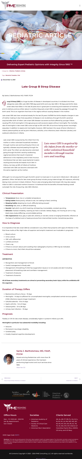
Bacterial (8, 75)
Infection (12, 71)
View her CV (20, 367)
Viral (18, 75)
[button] (80, 5)
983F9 (17, 435)
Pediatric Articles (20, 71)
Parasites (14, 75)
